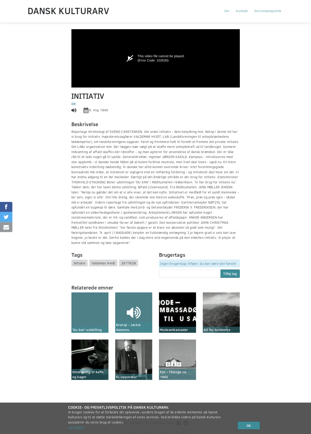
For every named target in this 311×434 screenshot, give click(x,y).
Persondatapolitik (267, 11)
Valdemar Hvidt (103, 263)
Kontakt (242, 11)
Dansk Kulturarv (68, 10)
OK (249, 425)
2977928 (128, 263)
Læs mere (76, 427)
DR (73, 103)
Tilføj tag (230, 273)
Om (226, 11)
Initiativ (80, 263)
